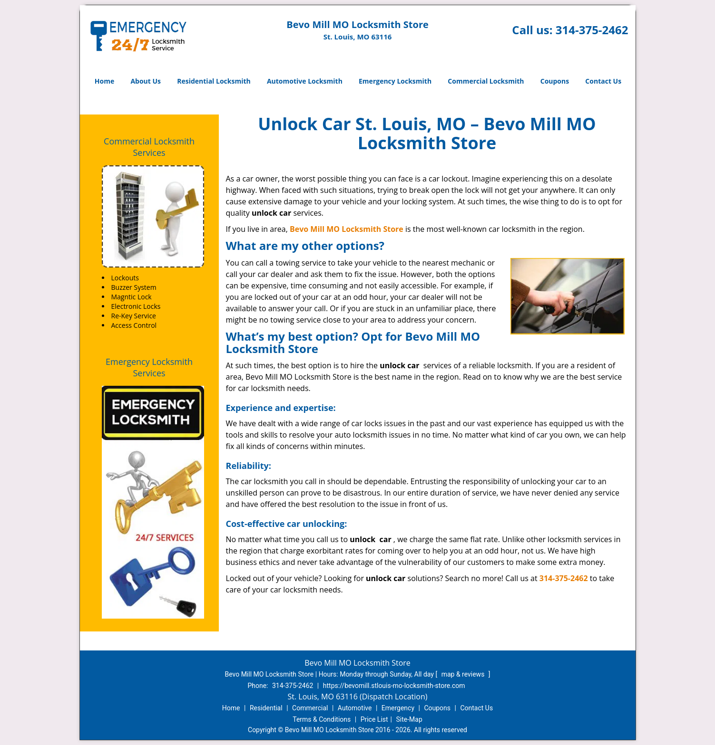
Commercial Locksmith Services (149, 146)
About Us (145, 81)
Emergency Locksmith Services (149, 367)
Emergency (398, 708)
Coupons (554, 81)
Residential (266, 708)
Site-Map (409, 719)
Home (104, 81)
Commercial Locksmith (486, 81)
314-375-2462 (592, 30)
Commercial (310, 708)
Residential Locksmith (214, 81)
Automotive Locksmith (305, 81)
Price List (374, 719)
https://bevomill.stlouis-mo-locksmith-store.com (394, 685)
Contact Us (603, 81)
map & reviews (463, 674)
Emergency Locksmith (395, 81)
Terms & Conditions (322, 719)
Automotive (355, 708)
